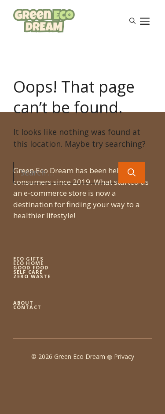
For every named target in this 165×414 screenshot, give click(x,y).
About (23, 302)
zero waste (32, 276)
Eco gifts (28, 258)
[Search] (131, 172)
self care (28, 272)
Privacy (124, 356)
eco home (28, 263)
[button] (132, 21)
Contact (27, 307)
